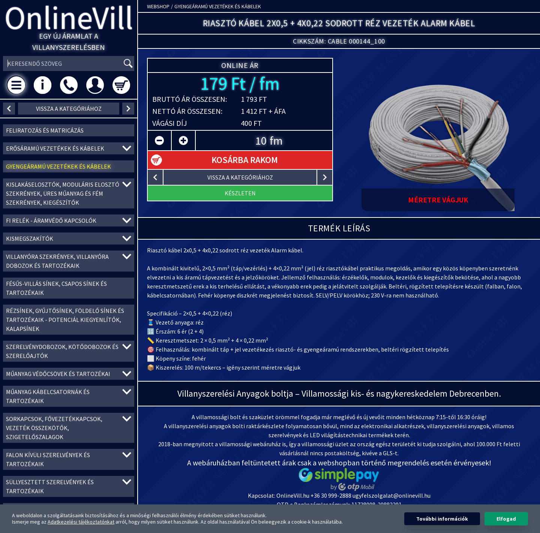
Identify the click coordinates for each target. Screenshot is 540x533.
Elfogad (506, 518)
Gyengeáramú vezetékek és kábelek (217, 6)
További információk (442, 518)
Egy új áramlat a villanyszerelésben (68, 41)
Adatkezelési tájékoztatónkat (81, 521)
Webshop (158, 6)
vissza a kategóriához (69, 108)
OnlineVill (68, 17)
